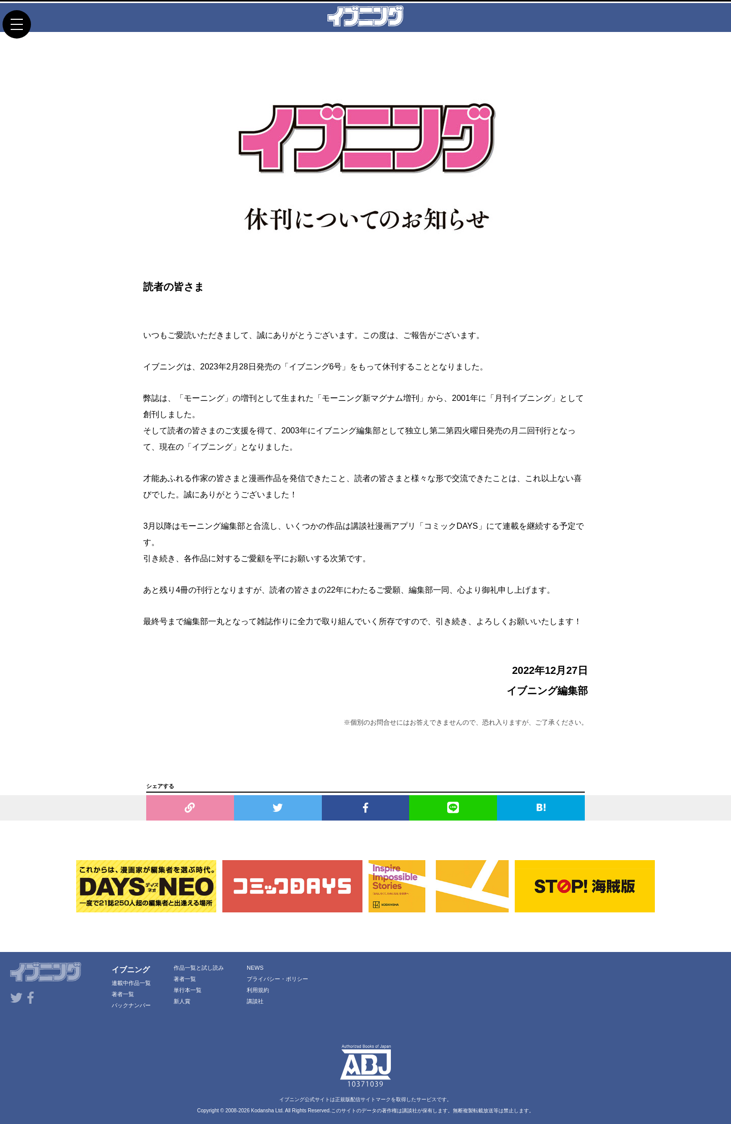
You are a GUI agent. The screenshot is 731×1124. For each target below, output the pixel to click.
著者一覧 (123, 994)
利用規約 (258, 990)
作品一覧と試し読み (199, 968)
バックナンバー (131, 1005)
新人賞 (182, 1001)
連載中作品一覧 (131, 983)
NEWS (255, 968)
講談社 (255, 1001)
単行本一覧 (188, 990)
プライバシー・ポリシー (277, 979)
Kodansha (262, 1110)
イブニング (131, 969)
